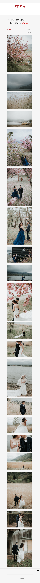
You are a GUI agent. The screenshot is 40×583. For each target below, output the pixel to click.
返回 (10, 29)
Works (25, 23)
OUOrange (22, 578)
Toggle (20, 1)
